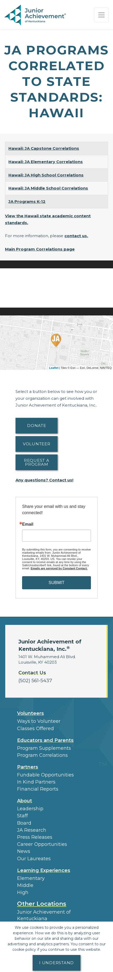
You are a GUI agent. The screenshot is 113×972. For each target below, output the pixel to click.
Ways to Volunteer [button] (38, 721)
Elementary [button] (31, 878)
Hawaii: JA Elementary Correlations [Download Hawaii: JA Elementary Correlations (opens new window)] (45, 161)
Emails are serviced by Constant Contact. (59, 568)
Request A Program (36, 462)
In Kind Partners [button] (36, 782)
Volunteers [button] (30, 713)
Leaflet (53, 367)
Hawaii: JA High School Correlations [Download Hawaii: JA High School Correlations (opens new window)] (46, 175)
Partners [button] (27, 767)
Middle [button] (25, 885)
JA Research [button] (31, 830)
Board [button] (24, 823)
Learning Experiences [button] (43, 870)
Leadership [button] (30, 809)
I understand (56, 962)
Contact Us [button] (32, 673)
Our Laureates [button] (34, 859)
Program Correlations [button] (42, 755)
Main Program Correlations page (40, 249)
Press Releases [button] (34, 837)
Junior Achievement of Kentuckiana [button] (44, 915)
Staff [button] (22, 816)
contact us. (76, 235)
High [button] (22, 892)
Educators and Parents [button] (45, 740)
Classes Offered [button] (35, 728)
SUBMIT (56, 582)
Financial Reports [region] (37, 789)
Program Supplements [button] (44, 748)
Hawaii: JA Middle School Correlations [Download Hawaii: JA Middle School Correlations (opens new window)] (48, 188)
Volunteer (36, 443)
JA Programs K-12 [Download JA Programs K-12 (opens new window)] (26, 201)
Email (27, 524)
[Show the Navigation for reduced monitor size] (101, 15)
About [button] (24, 801)
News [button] (23, 851)
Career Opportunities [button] (42, 844)
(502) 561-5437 (35, 681)
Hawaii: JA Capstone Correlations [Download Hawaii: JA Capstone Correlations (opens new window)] (43, 148)
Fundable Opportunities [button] (45, 775)
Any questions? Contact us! (44, 479)
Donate (36, 425)
